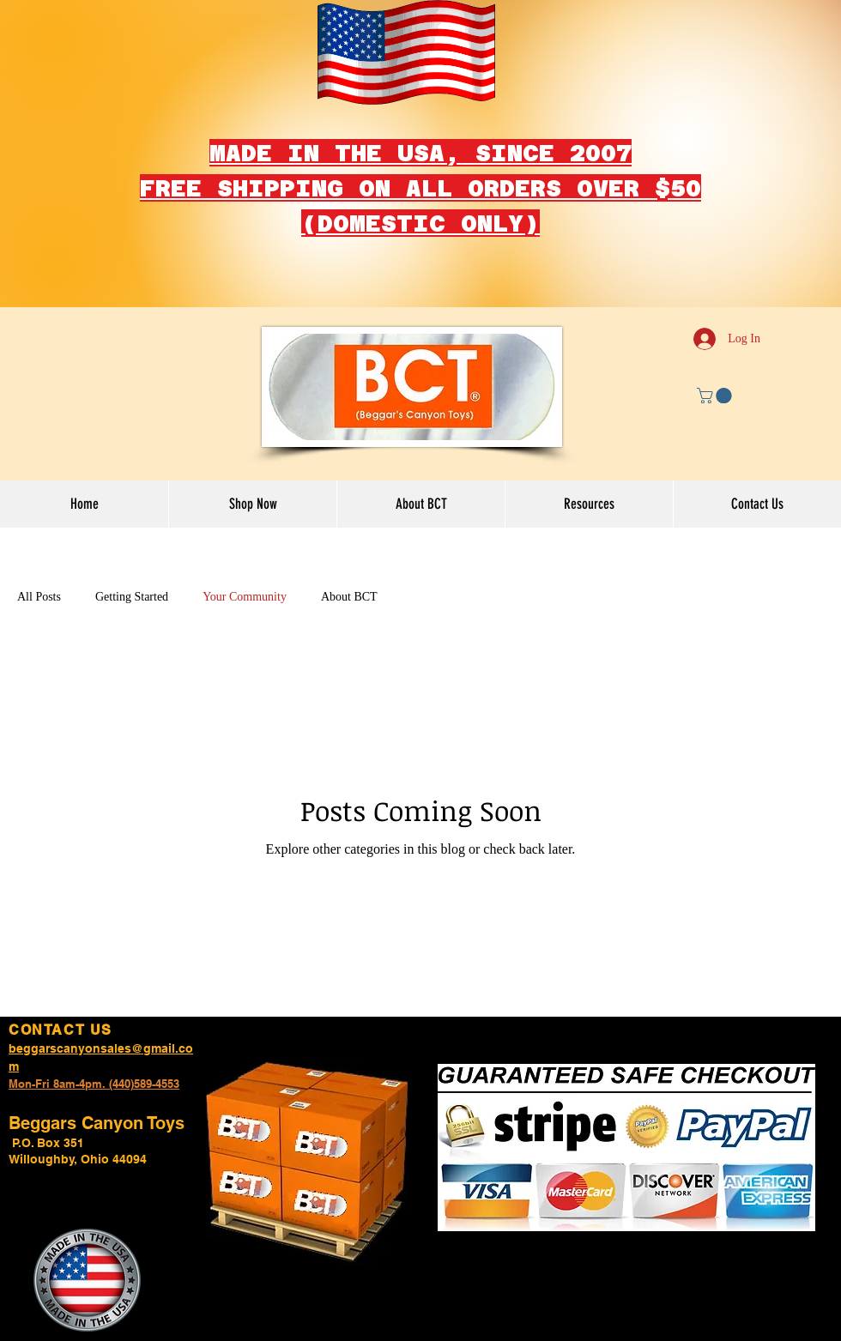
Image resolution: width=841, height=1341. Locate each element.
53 (173, 1083)
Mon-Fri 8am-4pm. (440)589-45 (88, 1083)
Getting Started (131, 596)
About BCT (349, 596)
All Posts (39, 596)
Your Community (245, 596)
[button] (716, 395)
